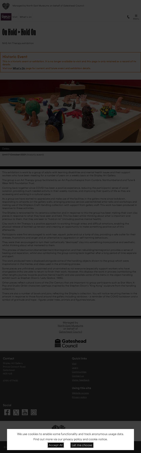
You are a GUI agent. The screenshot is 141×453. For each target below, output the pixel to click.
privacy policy (72, 439)
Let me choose (82, 445)
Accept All (56, 445)
